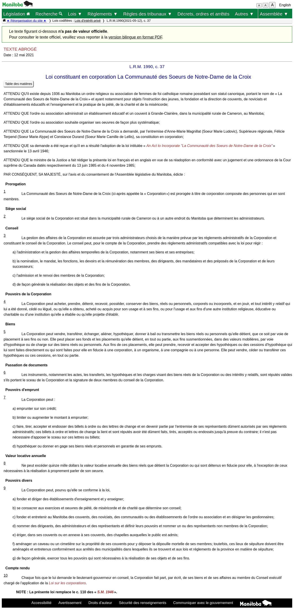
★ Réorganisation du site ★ (26, 20)
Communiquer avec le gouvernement (203, 603)
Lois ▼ (75, 13)
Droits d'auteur (100, 603)
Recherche (48, 13)
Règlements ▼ (102, 13)
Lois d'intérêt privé (87, 20)
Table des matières (18, 84)
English (285, 5)
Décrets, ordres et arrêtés (203, 13)
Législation (16, 13)
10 (6, 575)
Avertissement (69, 603)
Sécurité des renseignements (142, 603)
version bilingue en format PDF (135, 37)
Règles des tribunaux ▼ (147, 13)
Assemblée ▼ (274, 13)
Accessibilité (41, 603)
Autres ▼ (244, 13)
